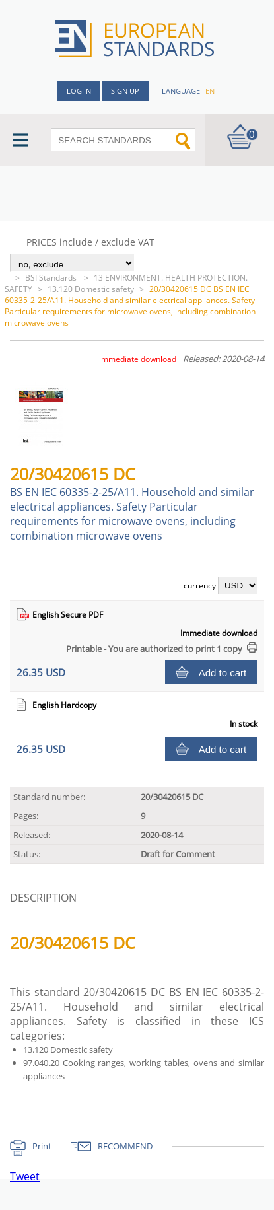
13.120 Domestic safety (91, 289)
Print (41, 1146)
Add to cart (223, 672)
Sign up (125, 91)
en (210, 91)
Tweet (25, 1176)
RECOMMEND (125, 1146)
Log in (79, 91)
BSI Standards (52, 277)
